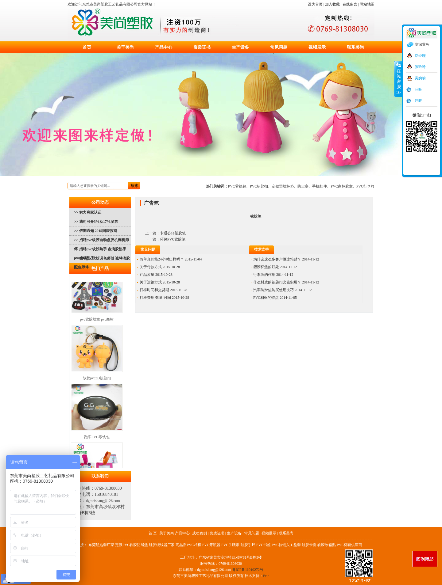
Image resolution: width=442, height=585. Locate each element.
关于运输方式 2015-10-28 (160, 282)
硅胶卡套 (309, 545)
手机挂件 (319, 186)
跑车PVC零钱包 (97, 438)
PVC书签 (263, 545)
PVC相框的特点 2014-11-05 (275, 297)
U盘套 (296, 545)
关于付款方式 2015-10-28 (160, 267)
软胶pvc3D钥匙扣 (97, 379)
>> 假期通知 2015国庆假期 (95, 231)
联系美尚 (355, 47)
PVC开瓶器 (211, 545)
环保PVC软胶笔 (172, 239)
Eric (266, 576)
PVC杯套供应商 (349, 545)
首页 (87, 47)
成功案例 (199, 533)
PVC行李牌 (365, 186)
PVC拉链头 (281, 545)
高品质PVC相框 (188, 545)
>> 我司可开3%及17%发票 (96, 221)
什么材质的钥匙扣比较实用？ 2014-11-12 (286, 282)
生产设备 (240, 47)
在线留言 (350, 4)
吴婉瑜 (420, 78)
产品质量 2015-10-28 (156, 274)
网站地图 (367, 4)
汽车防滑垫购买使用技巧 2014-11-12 (282, 290)
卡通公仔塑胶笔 (173, 233)
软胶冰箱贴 (326, 545)
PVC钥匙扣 (259, 186)
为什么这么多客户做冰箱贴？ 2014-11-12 (286, 259)
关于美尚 (125, 47)
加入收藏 (332, 4)
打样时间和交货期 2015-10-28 (163, 290)
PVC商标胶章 (341, 186)
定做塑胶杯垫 (283, 186)
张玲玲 (420, 67)
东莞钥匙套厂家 (101, 545)
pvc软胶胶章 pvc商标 (97, 320)
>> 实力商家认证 (87, 212)
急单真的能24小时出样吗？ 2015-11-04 (171, 259)
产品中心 (163, 47)
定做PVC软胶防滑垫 (131, 545)
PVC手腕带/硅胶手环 (238, 545)
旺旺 (418, 89)
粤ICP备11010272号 (247, 570)
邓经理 (420, 56)
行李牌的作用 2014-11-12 (273, 274)
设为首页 (315, 4)
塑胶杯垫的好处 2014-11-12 (275, 267)
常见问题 (278, 47)
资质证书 (202, 47)
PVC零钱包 (237, 186)
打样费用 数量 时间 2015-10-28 (164, 297)
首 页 (153, 533)
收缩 (398, 79)
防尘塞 (302, 186)
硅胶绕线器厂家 (162, 545)
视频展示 (317, 47)
